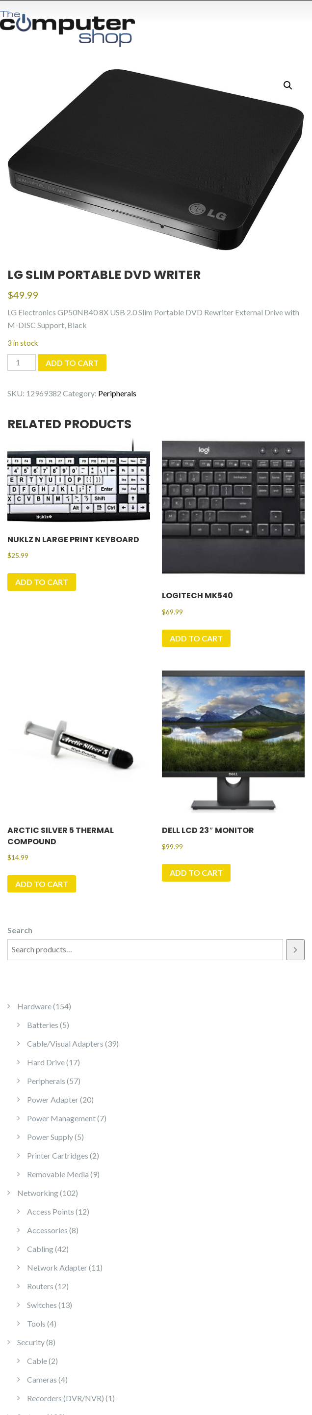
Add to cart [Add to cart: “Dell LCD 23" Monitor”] (196, 872)
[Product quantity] (21, 362)
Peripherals (117, 393)
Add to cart (72, 362)
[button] (288, 85)
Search (19, 930)
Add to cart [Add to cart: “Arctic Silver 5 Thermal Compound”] (41, 883)
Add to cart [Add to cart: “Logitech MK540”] (196, 638)
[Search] (295, 949)
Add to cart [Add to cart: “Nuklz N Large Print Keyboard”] (41, 581)
